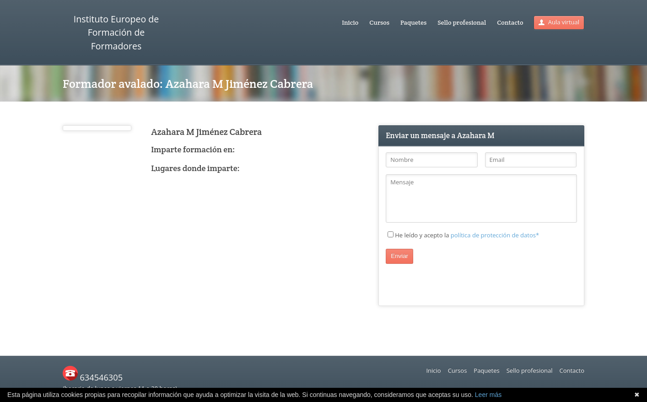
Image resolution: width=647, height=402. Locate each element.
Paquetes (413, 22)
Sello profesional (461, 22)
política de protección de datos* (495, 235)
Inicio (350, 22)
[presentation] (455, 282)
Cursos (379, 22)
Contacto (510, 22)
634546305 (93, 377)
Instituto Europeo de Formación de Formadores (116, 32)
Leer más (488, 394)
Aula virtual (559, 22)
